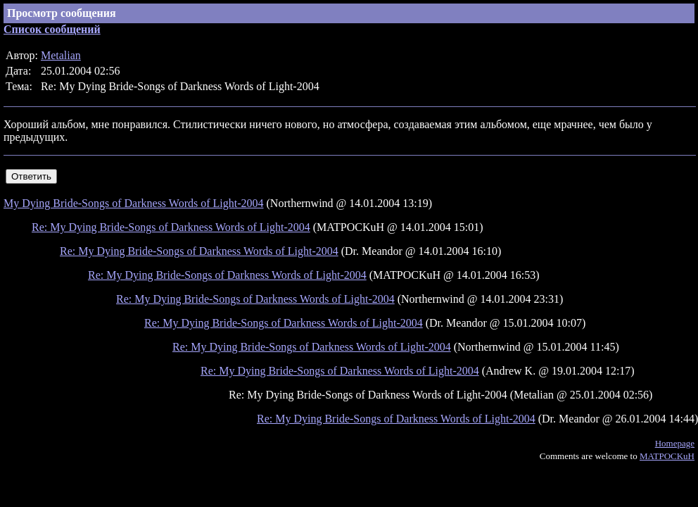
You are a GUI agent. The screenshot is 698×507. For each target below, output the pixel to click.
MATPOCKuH (667, 456)
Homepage (674, 443)
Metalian (61, 55)
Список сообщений (52, 29)
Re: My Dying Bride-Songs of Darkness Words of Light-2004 (171, 227)
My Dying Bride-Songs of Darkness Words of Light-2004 (134, 203)
